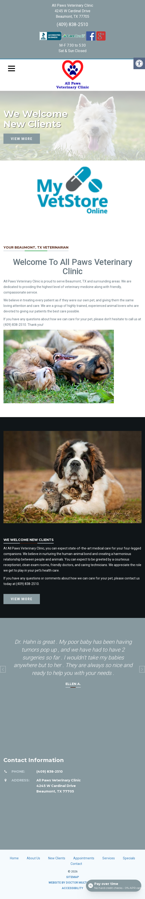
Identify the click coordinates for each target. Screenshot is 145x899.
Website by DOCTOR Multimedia (72, 882)
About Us (33, 858)
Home (14, 858)
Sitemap (72, 877)
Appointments (83, 858)
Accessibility (72, 888)
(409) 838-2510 (72, 24)
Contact (76, 864)
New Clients (56, 858)
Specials (129, 858)
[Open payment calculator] (113, 886)
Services (108, 858)
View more (22, 138)
